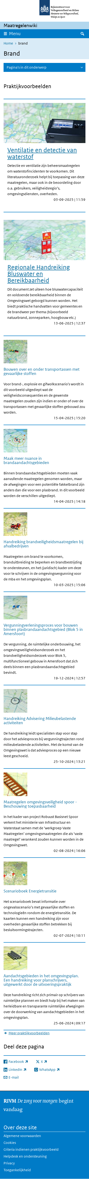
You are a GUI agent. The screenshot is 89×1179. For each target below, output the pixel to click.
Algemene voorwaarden (22, 1136)
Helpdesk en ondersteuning (25, 1156)
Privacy (9, 1163)
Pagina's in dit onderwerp (27, 67)
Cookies (10, 1142)
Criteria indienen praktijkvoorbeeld (31, 1149)
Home (8, 43)
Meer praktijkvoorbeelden (29, 1033)
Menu (15, 33)
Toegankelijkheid (17, 1170)
